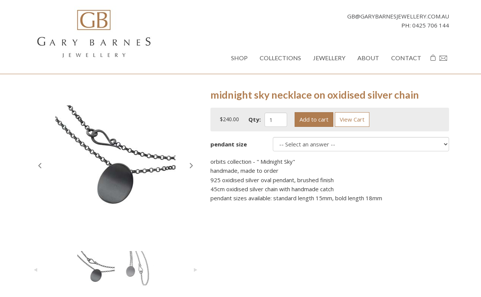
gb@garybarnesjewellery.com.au (398, 16)
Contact (406, 57)
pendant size (228, 144)
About (368, 57)
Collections (280, 57)
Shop (239, 57)
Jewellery (329, 57)
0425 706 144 (430, 25)
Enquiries (444, 62)
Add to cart (313, 119)
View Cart (352, 119)
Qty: (254, 119)
